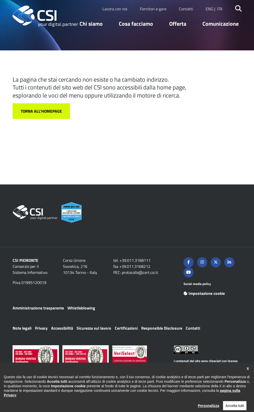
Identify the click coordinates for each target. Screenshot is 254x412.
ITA (220, 9)
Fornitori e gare (153, 9)
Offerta (177, 23)
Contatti (186, 9)
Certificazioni (126, 328)
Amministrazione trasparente (38, 308)
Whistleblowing (81, 308)
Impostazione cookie (204, 293)
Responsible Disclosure (161, 328)
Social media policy (197, 283)
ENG (209, 9)
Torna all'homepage (41, 111)
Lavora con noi (114, 9)
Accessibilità (62, 328)
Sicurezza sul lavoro (94, 328)
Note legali (22, 328)
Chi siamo (91, 23)
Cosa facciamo (136, 23)
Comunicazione (220, 23)
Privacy (41, 328)
